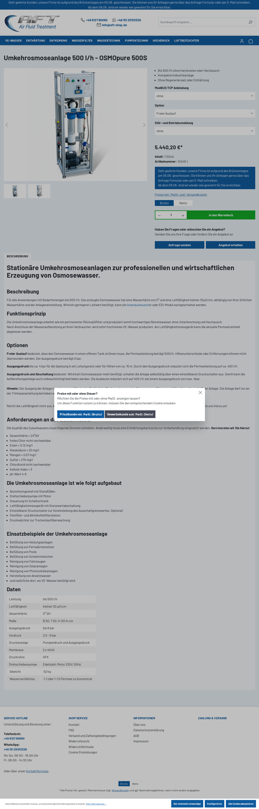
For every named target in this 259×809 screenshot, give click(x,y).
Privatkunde (81, 414)
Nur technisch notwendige (187, 803)
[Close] (200, 392)
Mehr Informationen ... (96, 803)
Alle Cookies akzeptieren (241, 803)
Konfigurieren (214, 803)
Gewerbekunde (130, 414)
